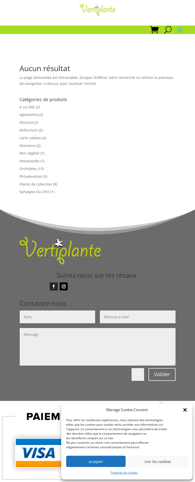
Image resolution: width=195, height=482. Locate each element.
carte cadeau (30, 137)
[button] (185, 409)
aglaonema (28, 114)
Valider (162, 374)
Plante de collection (35, 184)
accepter (96, 461)
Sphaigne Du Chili (34, 191)
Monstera (27, 145)
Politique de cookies (124, 472)
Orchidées (28, 168)
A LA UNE (27, 107)
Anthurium (28, 130)
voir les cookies (158, 461)
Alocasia (26, 122)
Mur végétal (29, 153)
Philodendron (30, 176)
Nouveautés (29, 160)
